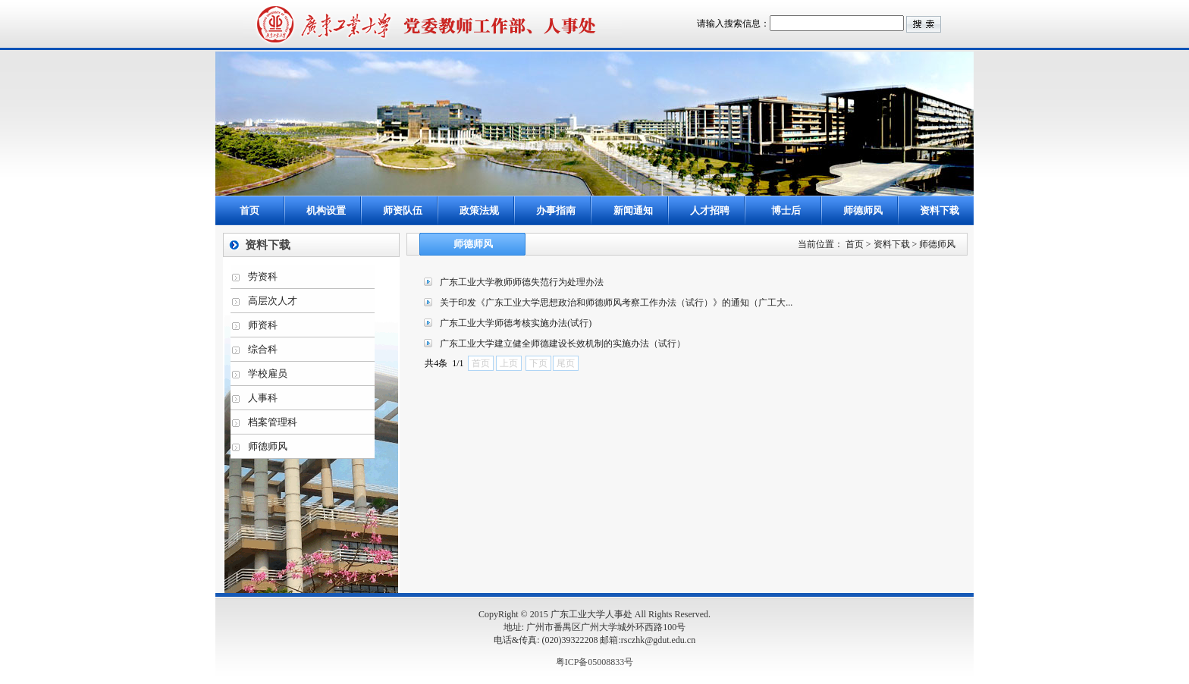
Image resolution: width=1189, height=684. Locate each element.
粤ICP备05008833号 (595, 662)
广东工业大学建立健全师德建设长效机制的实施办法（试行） (562, 343)
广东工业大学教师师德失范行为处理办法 (522, 282)
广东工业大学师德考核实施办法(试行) (515, 323)
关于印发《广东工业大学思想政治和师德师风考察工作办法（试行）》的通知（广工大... (616, 302)
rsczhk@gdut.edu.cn (658, 640)
